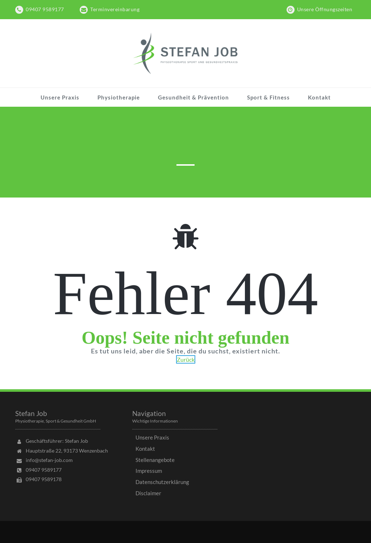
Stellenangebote (155, 460)
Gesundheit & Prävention (193, 97)
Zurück (186, 359)
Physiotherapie (118, 97)
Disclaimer (148, 493)
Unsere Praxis (60, 97)
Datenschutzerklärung (162, 482)
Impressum (149, 470)
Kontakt (319, 97)
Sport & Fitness (268, 97)
